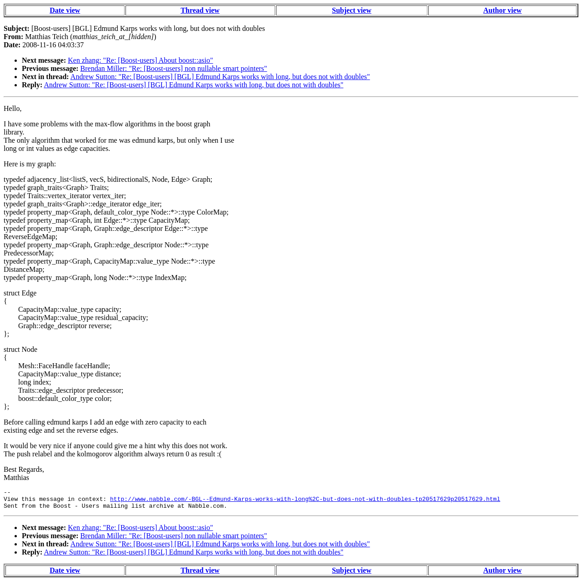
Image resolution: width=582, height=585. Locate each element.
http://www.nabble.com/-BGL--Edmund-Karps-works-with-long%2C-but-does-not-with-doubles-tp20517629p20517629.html (305, 501)
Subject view (351, 10)
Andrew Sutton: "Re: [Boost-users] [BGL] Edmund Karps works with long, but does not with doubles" (220, 76)
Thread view (200, 10)
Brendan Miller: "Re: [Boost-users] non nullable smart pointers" (173, 68)
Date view (65, 10)
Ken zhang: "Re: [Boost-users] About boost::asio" (140, 60)
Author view (502, 10)
